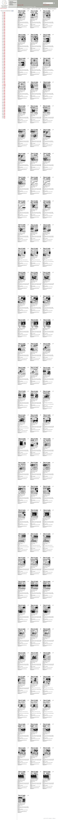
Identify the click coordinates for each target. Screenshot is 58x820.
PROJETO (11, 3)
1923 (3, 15)
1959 (3, 70)
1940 (3, 41)
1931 (3, 27)
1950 (3, 56)
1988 (3, 114)
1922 (3, 13)
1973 (3, 91)
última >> (54, 818)
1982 (3, 105)
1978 (3, 99)
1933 (3, 30)
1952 (3, 59)
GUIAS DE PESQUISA (12, 2)
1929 (3, 24)
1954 (3, 62)
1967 (3, 82)
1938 (3, 38)
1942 (3, 44)
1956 (3, 65)
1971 (3, 88)
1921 (3, 12)
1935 (3, 33)
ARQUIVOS (11, 1)
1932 (3, 29)
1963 (3, 76)
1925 (3, 18)
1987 (3, 113)
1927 (3, 21)
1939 (3, 39)
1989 (3, 116)
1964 (3, 78)
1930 (3, 26)
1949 (3, 55)
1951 (3, 58)
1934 (3, 32)
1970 (3, 87)
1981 (3, 104)
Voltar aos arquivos (3, 8)
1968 (3, 84)
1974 (3, 93)
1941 (3, 42)
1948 (3, 53)
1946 (3, 50)
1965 (3, 79)
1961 (3, 73)
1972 (3, 90)
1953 (3, 61)
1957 (3, 67)
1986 (3, 111)
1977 (3, 97)
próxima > (50, 818)
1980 (3, 102)
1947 (3, 52)
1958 (3, 68)
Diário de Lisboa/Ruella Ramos (6, 10)
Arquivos (19, 6)
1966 (3, 81)
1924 (3, 16)
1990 (3, 117)
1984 (3, 108)
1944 (3, 47)
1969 (3, 85)
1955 (3, 64)
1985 (3, 110)
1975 (3, 94)
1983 (3, 107)
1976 (3, 96)
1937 (3, 36)
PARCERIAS (11, 4)
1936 (3, 35)
